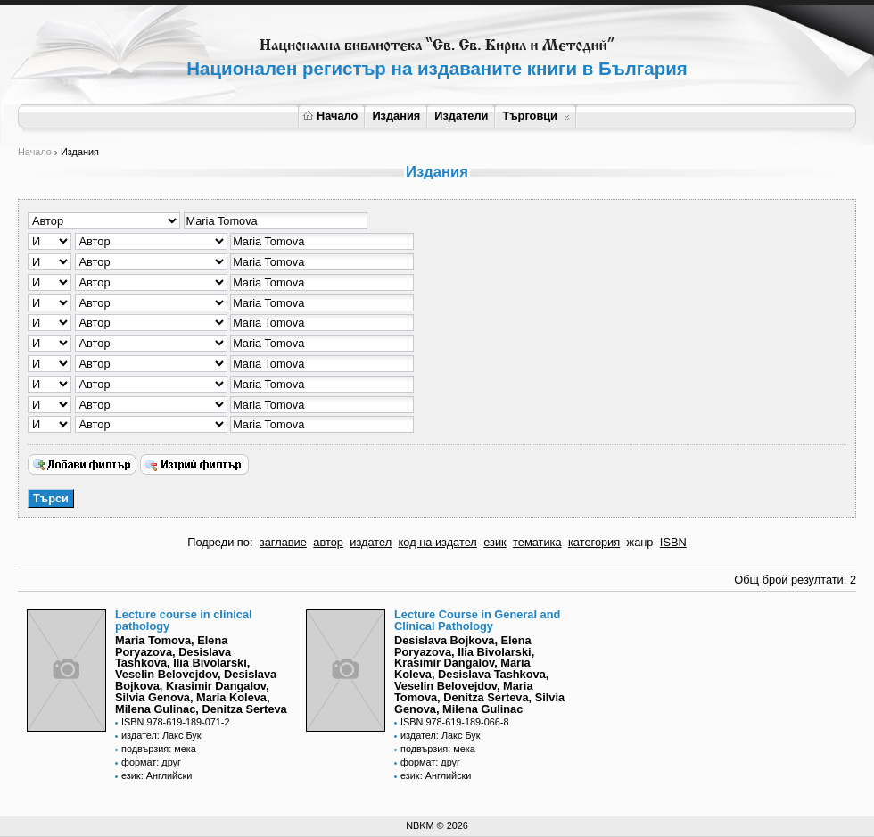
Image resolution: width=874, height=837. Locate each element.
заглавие (283, 542)
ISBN (673, 542)
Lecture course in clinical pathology (183, 620)
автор (328, 542)
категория (594, 542)
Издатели (461, 115)
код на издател (438, 542)
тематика (537, 542)
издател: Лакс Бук (161, 735)
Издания (396, 115)
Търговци (535, 115)
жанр (640, 542)
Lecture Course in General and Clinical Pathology (477, 620)
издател (371, 542)
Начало (330, 115)
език (494, 542)
